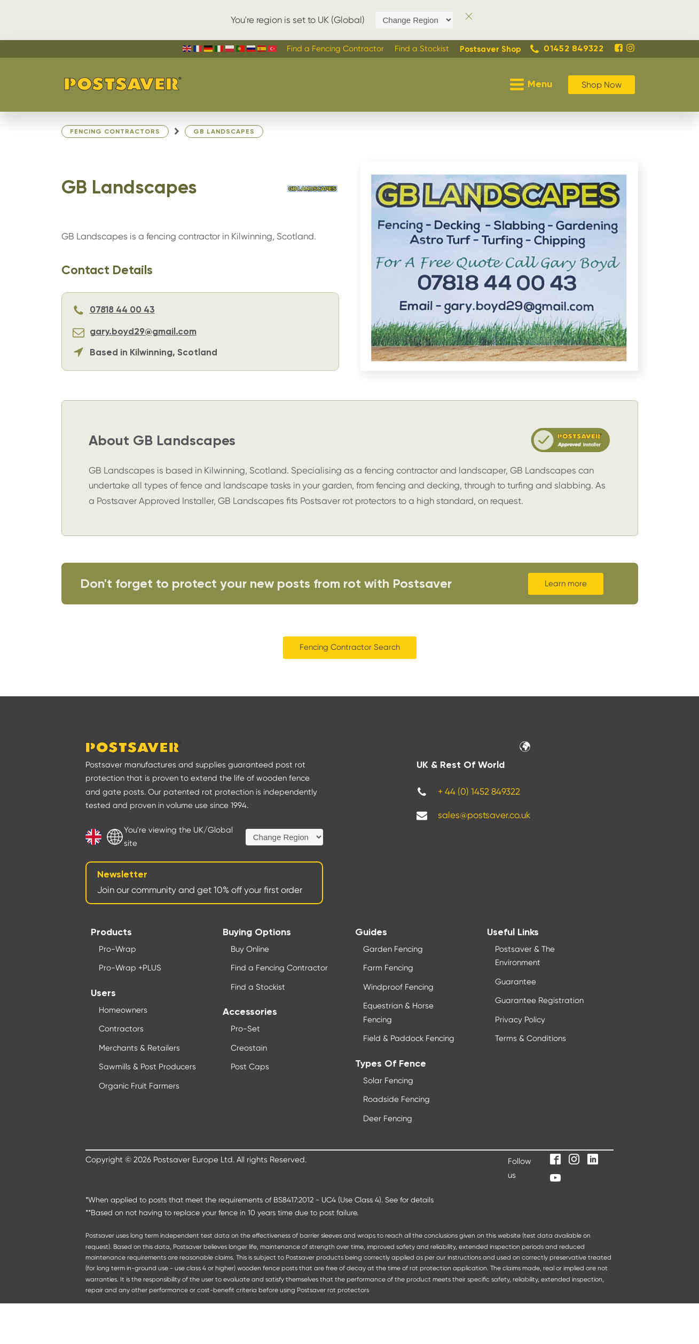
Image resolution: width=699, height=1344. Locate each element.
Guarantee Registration (539, 1000)
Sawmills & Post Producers (147, 1066)
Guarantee (515, 981)
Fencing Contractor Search (350, 647)
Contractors (121, 1029)
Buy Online (250, 949)
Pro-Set (245, 1029)
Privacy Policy (520, 1019)
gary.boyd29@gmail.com (143, 332)
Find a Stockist (258, 987)
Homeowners (123, 1010)
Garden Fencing (393, 949)
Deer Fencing (387, 1118)
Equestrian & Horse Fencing (398, 1012)
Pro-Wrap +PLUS (130, 968)
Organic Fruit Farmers (139, 1086)
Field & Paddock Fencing (408, 1038)
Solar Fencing (388, 1080)
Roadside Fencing (396, 1099)
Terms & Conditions (530, 1038)
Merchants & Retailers (139, 1048)
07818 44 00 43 (122, 310)
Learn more (566, 583)
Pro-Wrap (117, 949)
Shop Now (602, 85)
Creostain (249, 1048)
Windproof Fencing (398, 987)
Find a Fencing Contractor (279, 968)
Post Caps (250, 1066)
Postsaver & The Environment (525, 956)
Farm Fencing (388, 968)
